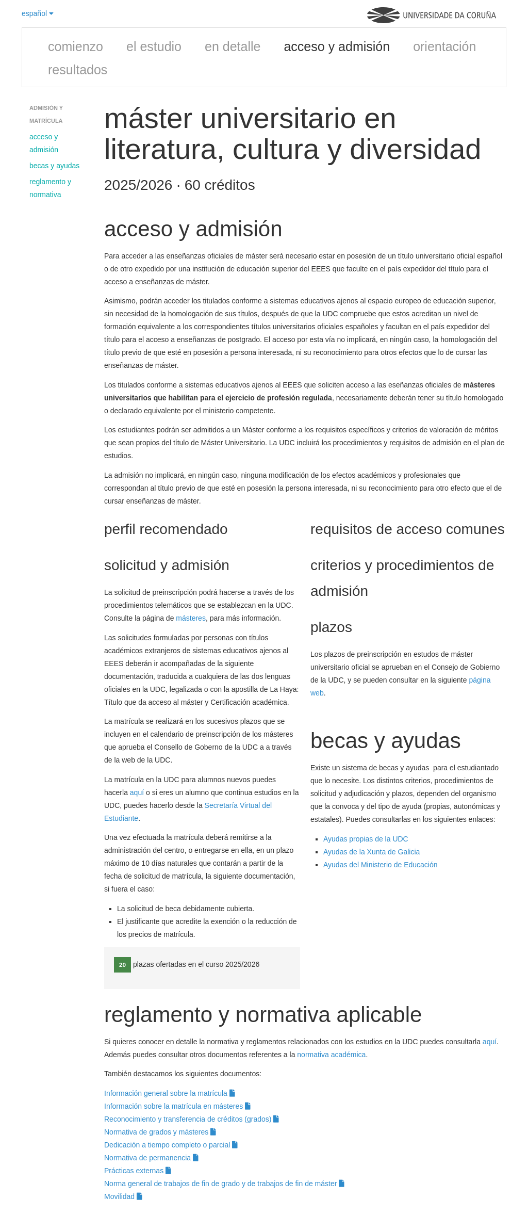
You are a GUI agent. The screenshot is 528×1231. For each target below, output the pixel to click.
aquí (138, 792)
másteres (191, 618)
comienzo (75, 46)
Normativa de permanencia (151, 1158)
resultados (77, 69)
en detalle (232, 46)
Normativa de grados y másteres (160, 1132)
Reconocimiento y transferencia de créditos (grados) (191, 1119)
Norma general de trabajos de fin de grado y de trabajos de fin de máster (224, 1183)
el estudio (154, 46)
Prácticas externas (137, 1171)
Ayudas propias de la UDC (365, 839)
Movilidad (123, 1196)
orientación (444, 46)
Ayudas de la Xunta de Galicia (371, 852)
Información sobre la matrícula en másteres (177, 1106)
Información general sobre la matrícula (169, 1093)
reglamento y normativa (50, 188)
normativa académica (331, 1054)
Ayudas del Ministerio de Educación (380, 865)
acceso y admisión (337, 46)
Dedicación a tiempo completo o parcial (171, 1145)
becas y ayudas (54, 165)
